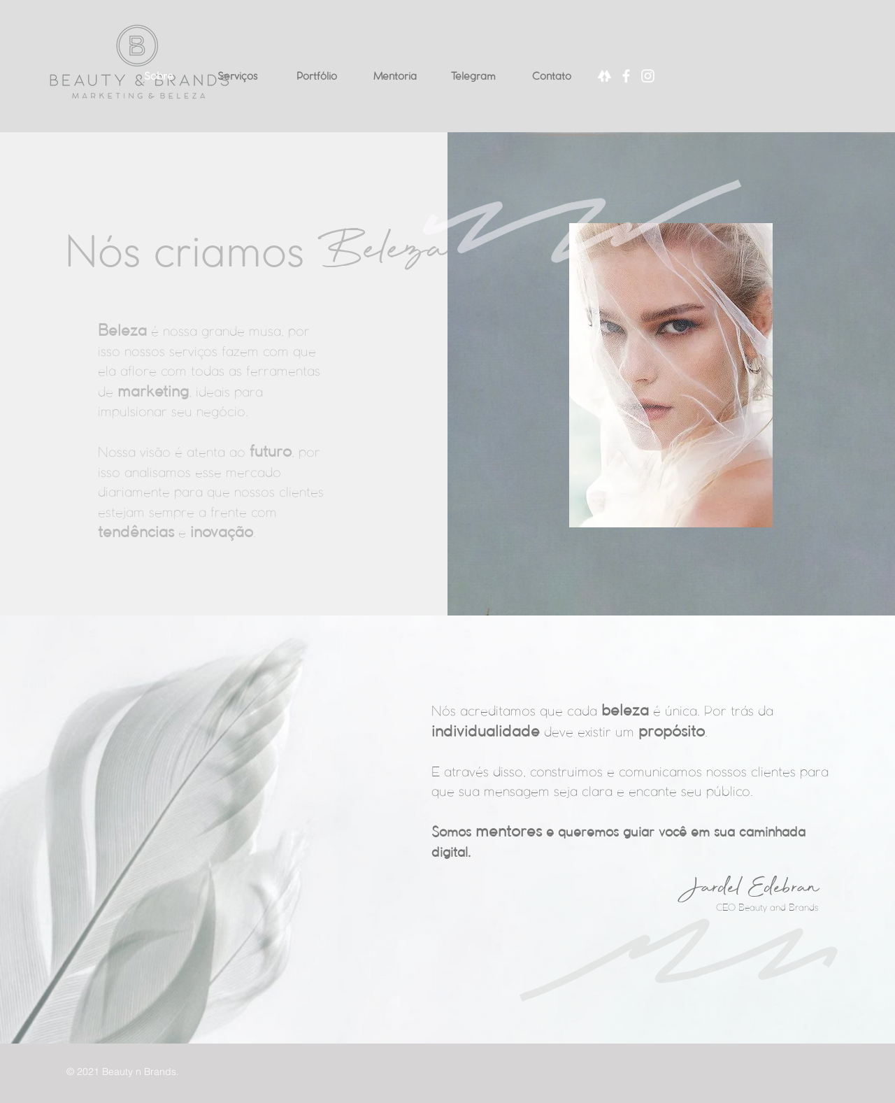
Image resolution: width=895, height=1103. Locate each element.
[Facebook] (626, 76)
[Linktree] (604, 76)
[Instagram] (648, 76)
